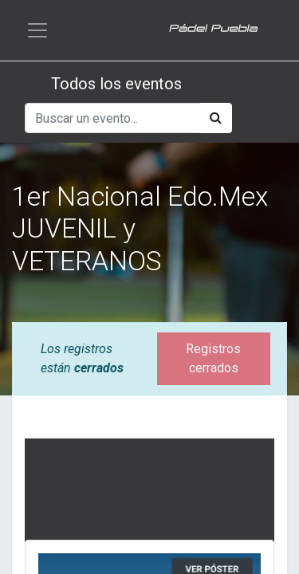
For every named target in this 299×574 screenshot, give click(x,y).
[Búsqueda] (215, 118)
